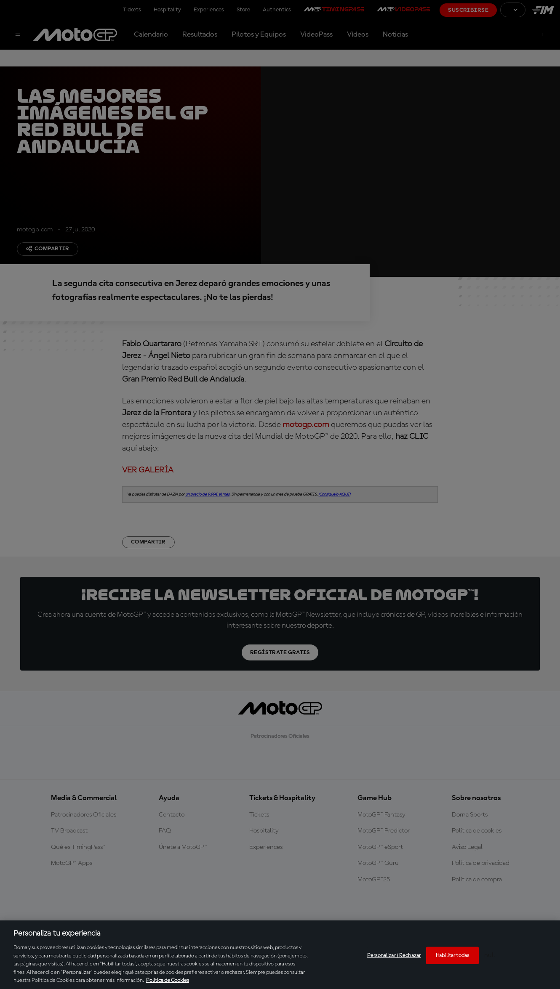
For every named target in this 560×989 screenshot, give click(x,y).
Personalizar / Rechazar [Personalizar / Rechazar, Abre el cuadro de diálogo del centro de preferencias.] (394, 955)
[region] (280, 954)
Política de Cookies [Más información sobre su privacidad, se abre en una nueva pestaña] (167, 980)
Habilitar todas (452, 955)
